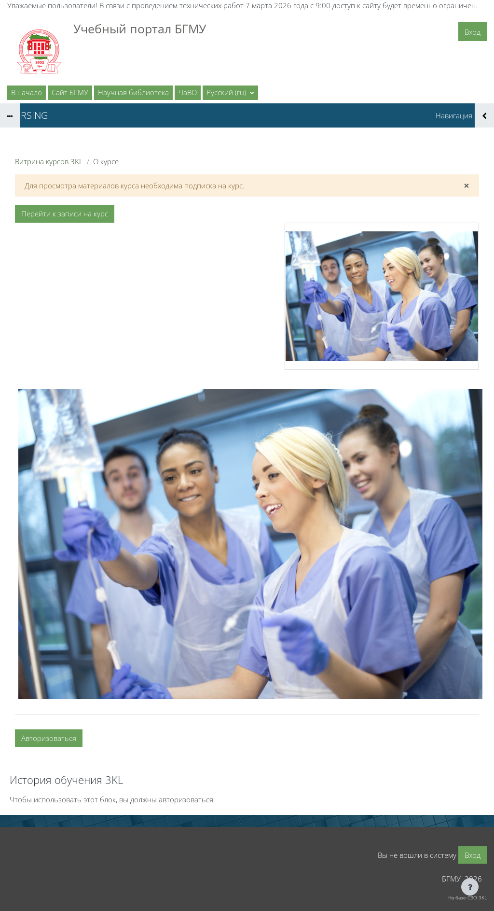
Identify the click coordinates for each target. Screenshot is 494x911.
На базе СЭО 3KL (467, 897)
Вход (472, 32)
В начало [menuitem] (26, 92)
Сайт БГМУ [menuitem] (70, 92)
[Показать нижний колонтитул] (470, 887)
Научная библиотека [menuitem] (133, 92)
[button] (230, 92)
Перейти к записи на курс (64, 213)
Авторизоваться (48, 738)
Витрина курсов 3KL (49, 161)
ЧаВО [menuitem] (187, 92)
